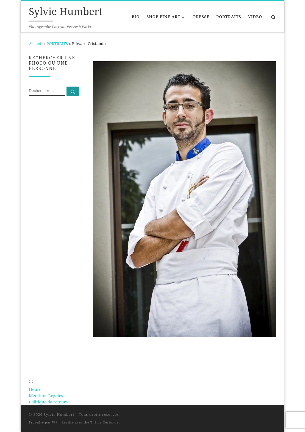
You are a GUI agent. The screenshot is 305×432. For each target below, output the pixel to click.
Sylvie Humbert (59, 414)
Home (35, 389)
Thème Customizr (105, 422)
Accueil (35, 43)
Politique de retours (48, 402)
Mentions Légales (46, 395)
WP (54, 422)
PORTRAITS (57, 43)
